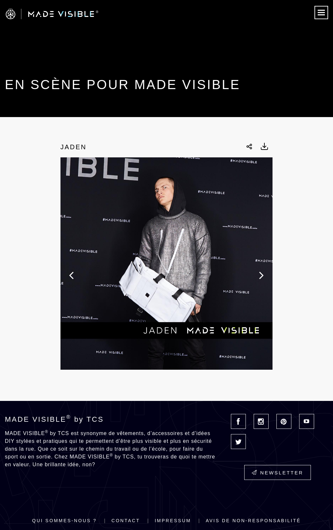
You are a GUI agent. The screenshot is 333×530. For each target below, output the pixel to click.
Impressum (173, 520)
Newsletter (277, 472)
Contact (126, 520)
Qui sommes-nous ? (64, 520)
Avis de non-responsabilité (253, 520)
